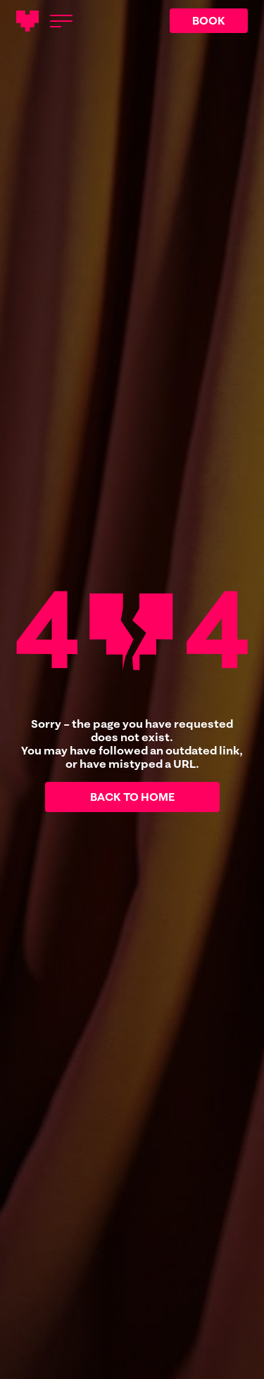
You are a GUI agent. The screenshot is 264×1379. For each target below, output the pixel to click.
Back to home (132, 797)
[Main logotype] (27, 21)
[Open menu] (61, 21)
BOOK (208, 20)
